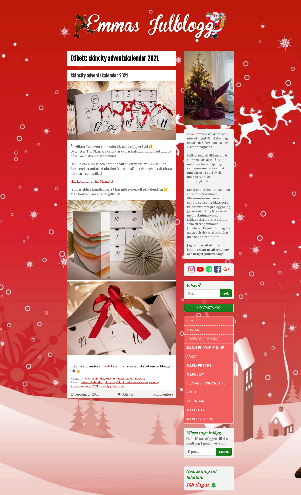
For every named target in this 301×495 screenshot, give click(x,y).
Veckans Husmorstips (206, 383)
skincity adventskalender (132, 382)
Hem (189, 321)
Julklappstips (198, 365)
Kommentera (163, 394)
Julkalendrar (137, 378)
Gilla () (126, 394)
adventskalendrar (112, 366)
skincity (110, 382)
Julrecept (195, 374)
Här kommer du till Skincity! (91, 181)
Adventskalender (93, 378)
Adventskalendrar (116, 378)
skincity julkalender (112, 386)
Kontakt (193, 330)
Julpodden (196, 410)
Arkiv (191, 356)
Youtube (194, 392)
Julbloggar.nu (199, 419)
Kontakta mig (209, 307)
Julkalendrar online (205, 347)
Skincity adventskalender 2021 (99, 76)
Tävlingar (195, 401)
